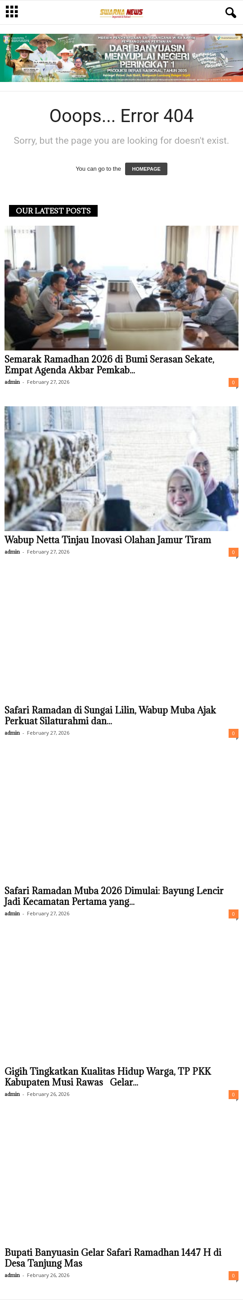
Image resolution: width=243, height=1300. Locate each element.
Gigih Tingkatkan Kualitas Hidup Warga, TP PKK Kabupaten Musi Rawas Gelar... (107, 1077)
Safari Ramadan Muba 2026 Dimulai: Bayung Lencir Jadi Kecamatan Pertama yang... (114, 896)
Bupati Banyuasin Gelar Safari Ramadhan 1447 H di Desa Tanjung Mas (112, 1258)
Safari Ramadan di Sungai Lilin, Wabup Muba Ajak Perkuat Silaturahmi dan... (110, 716)
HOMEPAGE (146, 169)
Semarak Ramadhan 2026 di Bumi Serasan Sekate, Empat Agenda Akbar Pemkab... (109, 365)
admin (12, 381)
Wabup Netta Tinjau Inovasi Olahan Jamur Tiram (107, 540)
